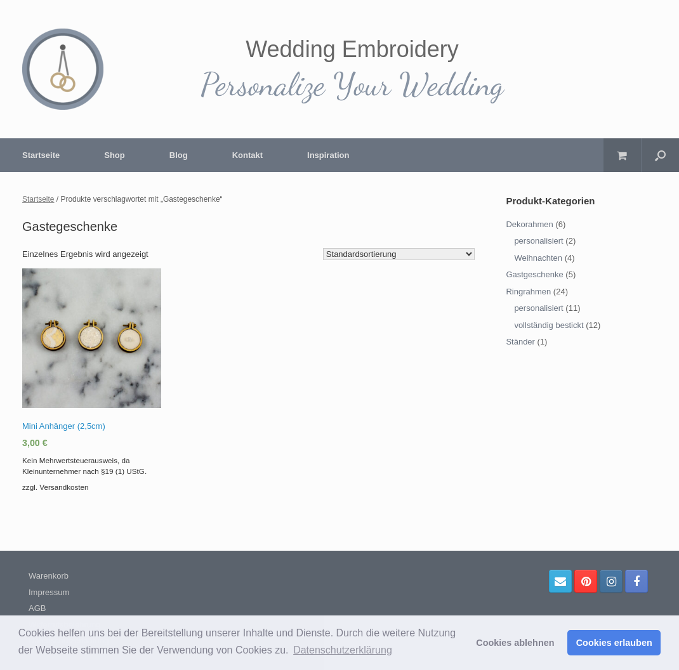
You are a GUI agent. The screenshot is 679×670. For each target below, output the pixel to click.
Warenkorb (49, 576)
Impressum (49, 592)
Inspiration (328, 155)
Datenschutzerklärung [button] (342, 650)
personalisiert (538, 241)
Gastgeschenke (534, 274)
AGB (37, 608)
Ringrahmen (528, 291)
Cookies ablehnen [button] (515, 643)
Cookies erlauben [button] (614, 643)
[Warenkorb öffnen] (622, 155)
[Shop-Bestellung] (399, 254)
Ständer (520, 341)
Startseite (41, 155)
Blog (178, 155)
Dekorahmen (529, 224)
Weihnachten (538, 258)
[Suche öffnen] (660, 155)
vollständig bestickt (548, 325)
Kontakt (247, 155)
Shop (114, 155)
